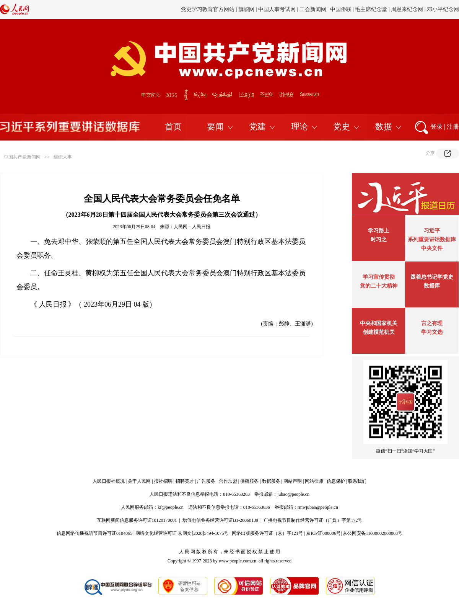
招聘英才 (185, 481)
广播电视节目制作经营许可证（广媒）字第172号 (313, 520)
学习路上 (378, 231)
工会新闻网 (312, 9)
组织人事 (63, 157)
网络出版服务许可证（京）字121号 (267, 533)
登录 (436, 126)
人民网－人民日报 (192, 226)
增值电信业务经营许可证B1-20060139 (220, 520)
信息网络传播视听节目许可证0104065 (94, 533)
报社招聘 (163, 481)
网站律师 (314, 481)
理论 (299, 126)
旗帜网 (246, 9)
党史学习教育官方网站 (208, 9)
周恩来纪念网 (407, 9)
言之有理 (432, 323)
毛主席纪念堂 (371, 9)
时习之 (379, 239)
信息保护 (336, 481)
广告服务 (206, 481)
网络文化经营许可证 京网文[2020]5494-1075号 (181, 533)
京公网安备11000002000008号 (372, 533)
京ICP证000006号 (323, 533)
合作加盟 (228, 481)
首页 (173, 126)
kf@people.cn (170, 507)
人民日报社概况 (109, 481)
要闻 (215, 126)
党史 (341, 126)
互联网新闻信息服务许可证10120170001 (137, 520)
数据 (383, 126)
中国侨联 (341, 9)
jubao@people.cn (293, 494)
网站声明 (292, 481)
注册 (453, 126)
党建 (257, 126)
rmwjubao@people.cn (318, 507)
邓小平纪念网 (443, 9)
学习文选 (432, 332)
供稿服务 (249, 481)
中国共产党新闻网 (22, 157)
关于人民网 (139, 481)
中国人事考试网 (277, 9)
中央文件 (432, 248)
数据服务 (271, 481)
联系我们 (357, 481)
